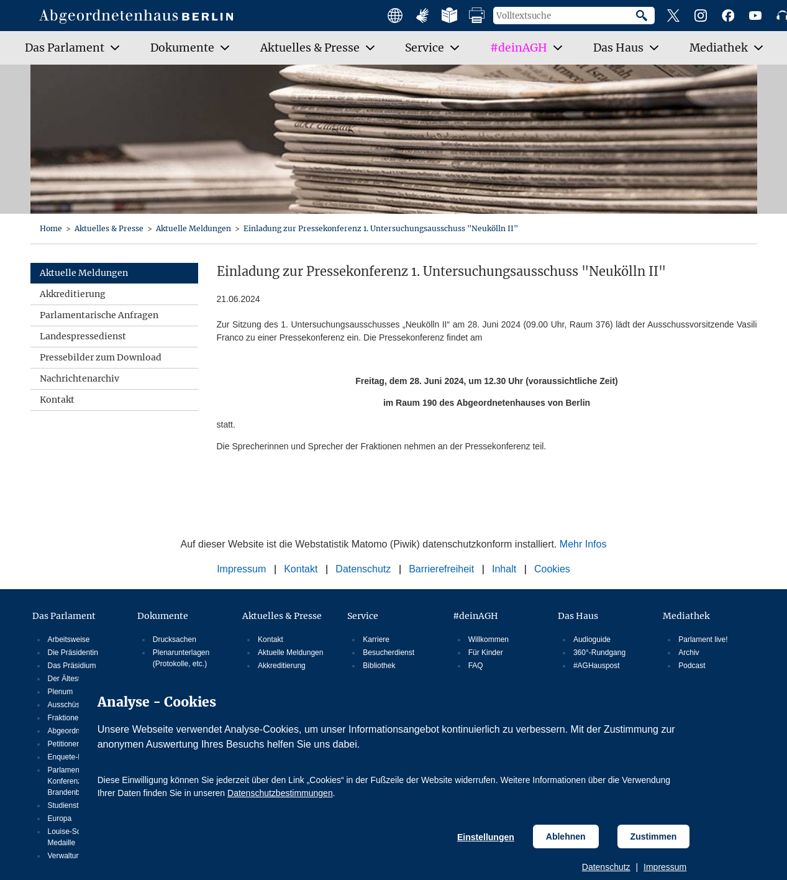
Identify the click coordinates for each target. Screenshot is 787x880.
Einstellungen (485, 837)
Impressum (665, 867)
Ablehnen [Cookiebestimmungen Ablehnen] (566, 836)
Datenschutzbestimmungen (280, 793)
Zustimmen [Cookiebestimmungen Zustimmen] (653, 836)
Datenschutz (606, 867)
